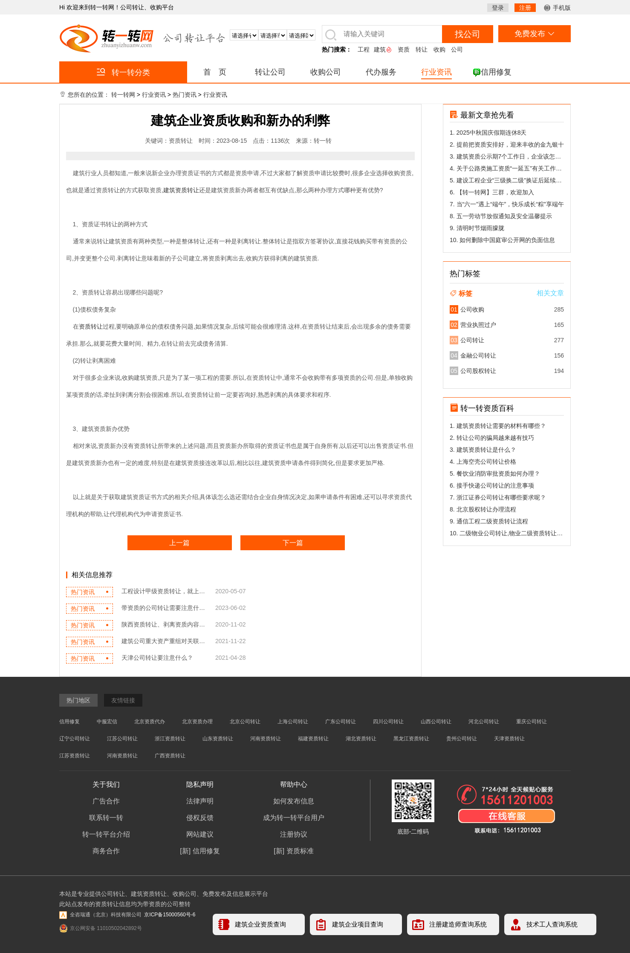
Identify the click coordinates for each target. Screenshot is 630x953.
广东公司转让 (340, 722)
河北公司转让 (483, 722)
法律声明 (200, 801)
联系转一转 (106, 817)
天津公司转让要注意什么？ (157, 657)
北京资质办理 (197, 722)
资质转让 (91, 326)
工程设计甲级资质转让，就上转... (164, 591)
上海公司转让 (292, 722)
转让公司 (270, 72)
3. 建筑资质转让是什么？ (483, 449)
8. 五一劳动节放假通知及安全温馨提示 (501, 216)
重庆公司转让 (531, 722)
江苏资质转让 (74, 756)
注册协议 (293, 834)
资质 (404, 49)
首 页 (214, 72)
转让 (422, 49)
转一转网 (123, 94)
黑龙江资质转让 (411, 739)
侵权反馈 (200, 817)
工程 (364, 49)
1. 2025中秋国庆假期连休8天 (488, 132)
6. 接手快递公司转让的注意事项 (492, 485)
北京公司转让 (245, 722)
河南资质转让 (265, 739)
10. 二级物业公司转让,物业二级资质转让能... (503, 534)
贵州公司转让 (461, 739)
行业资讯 (436, 72)
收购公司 (325, 72)
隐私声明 (200, 784)
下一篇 (293, 542)
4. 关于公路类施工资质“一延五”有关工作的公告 (506, 169)
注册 (525, 7)
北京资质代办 (149, 722)
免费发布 (534, 33)
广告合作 (106, 801)
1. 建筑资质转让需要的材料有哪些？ (498, 425)
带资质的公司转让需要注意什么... (164, 607)
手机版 (557, 7)
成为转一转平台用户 (293, 817)
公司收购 (472, 309)
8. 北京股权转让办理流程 (483, 509)
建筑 (380, 49)
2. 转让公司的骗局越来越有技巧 (492, 437)
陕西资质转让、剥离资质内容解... (164, 624)
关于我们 (106, 784)
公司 (457, 49)
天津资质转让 (509, 739)
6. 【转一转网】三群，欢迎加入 (492, 192)
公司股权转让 (478, 370)
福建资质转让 (313, 739)
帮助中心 (293, 784)
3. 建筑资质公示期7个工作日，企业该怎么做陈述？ (505, 157)
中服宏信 (107, 722)
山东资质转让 (217, 739)
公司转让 (472, 340)
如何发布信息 (293, 801)
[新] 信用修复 (200, 851)
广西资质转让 (170, 756)
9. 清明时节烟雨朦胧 (477, 228)
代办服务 (381, 72)
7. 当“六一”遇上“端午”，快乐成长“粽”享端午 (507, 204)
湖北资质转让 (361, 739)
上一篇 (179, 542)
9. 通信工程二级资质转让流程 (489, 521)
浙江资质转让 (170, 739)
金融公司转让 (478, 355)
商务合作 (106, 851)
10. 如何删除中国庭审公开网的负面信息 (502, 240)
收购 (439, 49)
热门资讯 (185, 94)
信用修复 (496, 72)
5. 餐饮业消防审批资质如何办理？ (495, 473)
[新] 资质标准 (293, 851)
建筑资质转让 (181, 190)
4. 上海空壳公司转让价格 (483, 461)
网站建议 (200, 834)
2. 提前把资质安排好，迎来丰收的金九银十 (507, 144)
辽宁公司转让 (74, 739)
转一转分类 (123, 72)
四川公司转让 (388, 722)
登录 (498, 7)
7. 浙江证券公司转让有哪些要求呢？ (498, 497)
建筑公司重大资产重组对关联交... (164, 641)
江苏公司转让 (122, 739)
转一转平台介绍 (106, 834)
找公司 (467, 34)
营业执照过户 (478, 324)
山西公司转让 (436, 722)
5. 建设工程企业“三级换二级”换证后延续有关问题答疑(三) (506, 181)
